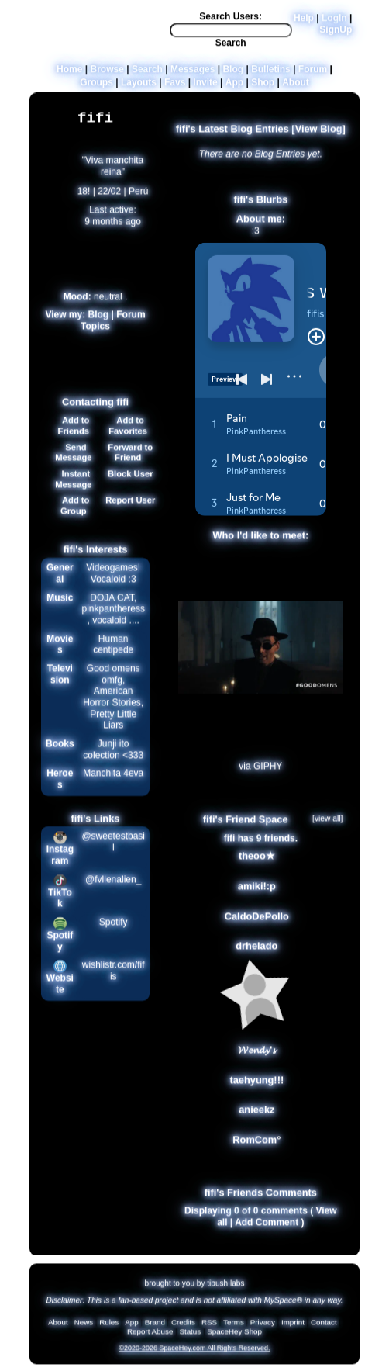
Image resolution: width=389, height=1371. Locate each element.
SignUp (335, 34)
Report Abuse (150, 1336)
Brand (155, 1327)
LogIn (334, 23)
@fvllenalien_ (113, 889)
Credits (183, 1327)
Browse (107, 73)
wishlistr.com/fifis (113, 981)
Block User (128, 483)
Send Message (73, 462)
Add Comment (266, 1232)
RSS (209, 1327)
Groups (96, 86)
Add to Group (73, 516)
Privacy (262, 1327)
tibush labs (225, 1287)
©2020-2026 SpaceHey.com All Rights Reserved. (194, 1353)
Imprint (293, 1327)
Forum (312, 73)
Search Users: (230, 21)
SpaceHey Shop (234, 1336)
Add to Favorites (127, 435)
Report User (128, 510)
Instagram (60, 859)
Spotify (59, 945)
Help (304, 23)
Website (60, 988)
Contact (324, 1327)
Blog (232, 73)
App (234, 86)
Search (230, 48)
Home (69, 73)
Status (190, 1336)
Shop (262, 86)
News (84, 1327)
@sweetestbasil (113, 852)
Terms (233, 1327)
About (295, 86)
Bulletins (271, 73)
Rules (109, 1327)
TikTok (60, 902)
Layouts (139, 86)
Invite (205, 86)
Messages (192, 73)
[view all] (327, 828)
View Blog (319, 138)
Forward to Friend (128, 462)
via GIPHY (260, 776)
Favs (174, 86)
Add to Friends (73, 435)
